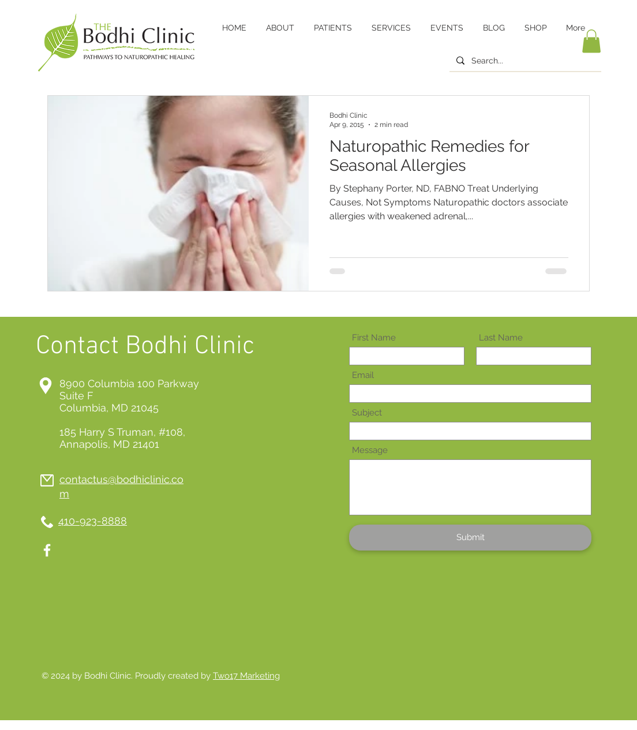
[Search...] (524, 61)
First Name (374, 338)
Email (363, 375)
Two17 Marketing (246, 676)
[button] (591, 41)
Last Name (501, 338)
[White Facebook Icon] (47, 550)
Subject (367, 413)
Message (370, 450)
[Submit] (470, 538)
